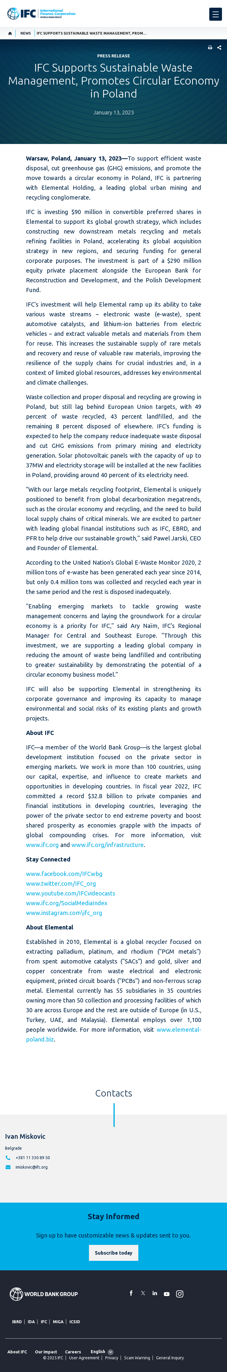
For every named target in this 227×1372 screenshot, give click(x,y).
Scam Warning (137, 1357)
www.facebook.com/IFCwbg (64, 873)
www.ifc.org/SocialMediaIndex (66, 903)
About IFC (17, 1352)
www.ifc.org (42, 844)
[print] (209, 48)
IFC (44, 1321)
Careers (73, 1352)
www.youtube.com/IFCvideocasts (70, 893)
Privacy (111, 1357)
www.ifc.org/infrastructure (108, 844)
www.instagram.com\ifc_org (64, 912)
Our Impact (46, 1352)
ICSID (74, 1321)
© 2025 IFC (53, 1357)
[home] (10, 33)
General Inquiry (170, 1357)
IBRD (17, 1321)
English (98, 1351)
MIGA (58, 1321)
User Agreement (84, 1357)
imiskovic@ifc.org (32, 1167)
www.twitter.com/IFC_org (61, 883)
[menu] (215, 14)
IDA (31, 1321)
